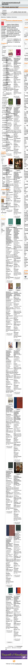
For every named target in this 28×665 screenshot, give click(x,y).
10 (18, 46)
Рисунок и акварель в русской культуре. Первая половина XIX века (9, 354)
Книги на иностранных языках (3, 93)
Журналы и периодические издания (3, 144)
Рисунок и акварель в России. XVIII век (9, 60)
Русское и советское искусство (3, 64)
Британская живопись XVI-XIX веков (9, 597)
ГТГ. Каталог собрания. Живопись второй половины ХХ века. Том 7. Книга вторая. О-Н (9, 543)
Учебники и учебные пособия (3, 131)
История (3, 122)
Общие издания (3, 88)
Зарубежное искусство (3, 69)
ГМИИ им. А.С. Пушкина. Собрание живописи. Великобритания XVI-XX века (18, 175)
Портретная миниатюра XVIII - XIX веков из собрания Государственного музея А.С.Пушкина (10, 111)
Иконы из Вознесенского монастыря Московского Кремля (9, 294)
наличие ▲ (17, 42)
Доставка (4, 165)
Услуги (3, 148)
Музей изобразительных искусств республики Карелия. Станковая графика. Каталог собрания (18, 232)
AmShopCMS (18, 663)
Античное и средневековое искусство (3, 116)
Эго (16, 31)
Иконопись (3, 72)
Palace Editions (15, 24)
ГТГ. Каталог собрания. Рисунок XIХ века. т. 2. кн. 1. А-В (17, 353)
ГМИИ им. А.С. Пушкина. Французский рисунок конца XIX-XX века (9, 408)
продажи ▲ (16, 40)
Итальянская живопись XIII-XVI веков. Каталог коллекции (9, 473)
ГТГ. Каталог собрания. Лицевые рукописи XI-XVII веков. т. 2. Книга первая (17, 111)
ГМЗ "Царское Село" (15, 34)
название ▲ (16, 39)
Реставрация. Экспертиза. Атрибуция (3, 102)
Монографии (3, 77)
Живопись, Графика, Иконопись (9, 17)
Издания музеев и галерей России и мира (3, 51)
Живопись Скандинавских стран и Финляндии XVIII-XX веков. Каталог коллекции (17, 479)
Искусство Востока (3, 111)
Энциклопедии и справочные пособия (3, 138)
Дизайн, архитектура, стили (3, 107)
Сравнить (9, 642)
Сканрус (9, 24)
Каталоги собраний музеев (3, 84)
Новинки (3, 19)
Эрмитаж (9, 26)
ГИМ (18, 30)
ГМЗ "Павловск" (11, 31)
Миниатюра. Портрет (3, 74)
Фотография (3, 120)
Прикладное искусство (3, 98)
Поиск (26, 27)
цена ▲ (9, 40)
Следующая (19, 646)
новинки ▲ (9, 42)
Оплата (4, 166)
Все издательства (11, 36)
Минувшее (14, 30)
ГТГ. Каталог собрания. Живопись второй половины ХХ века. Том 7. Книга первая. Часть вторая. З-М (17, 415)
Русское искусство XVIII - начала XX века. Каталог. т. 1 (17, 294)
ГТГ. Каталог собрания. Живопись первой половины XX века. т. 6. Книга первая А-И (17, 600)
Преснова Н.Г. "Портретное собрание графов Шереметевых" (17, 61)
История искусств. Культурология (3, 126)
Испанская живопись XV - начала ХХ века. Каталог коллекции (17, 536)
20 (20, 46)
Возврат (4, 168)
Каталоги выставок (3, 80)
